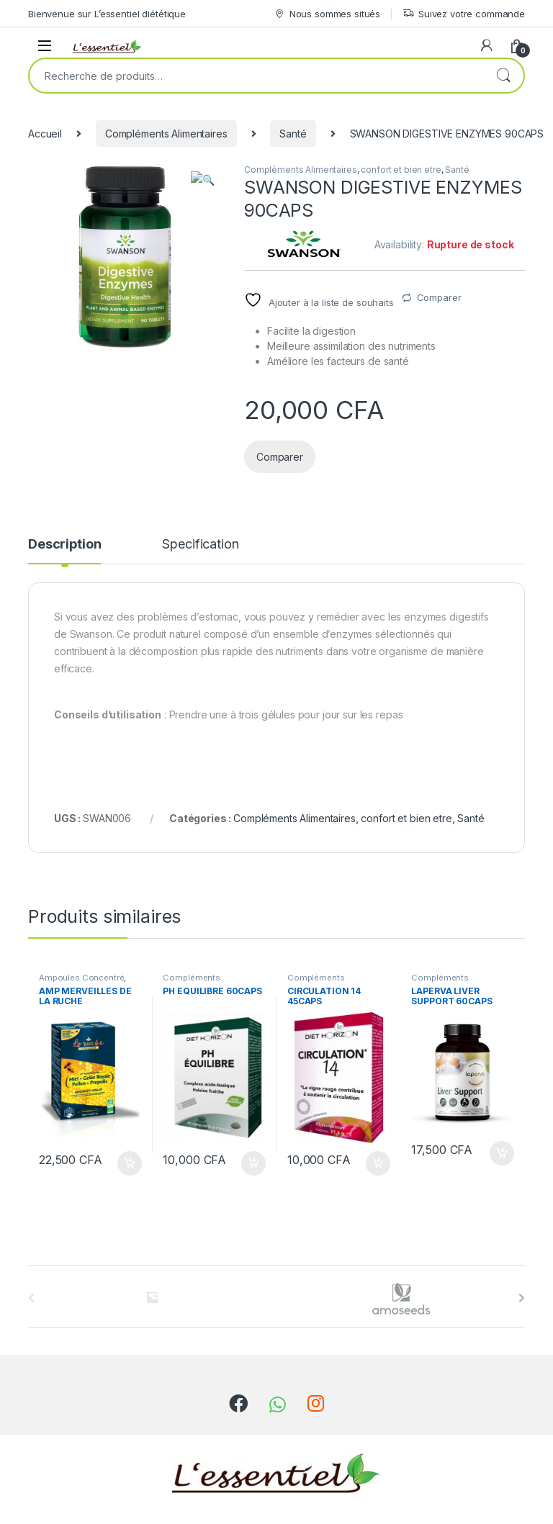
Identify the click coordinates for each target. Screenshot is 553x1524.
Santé (292, 133)
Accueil (45, 133)
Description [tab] (64, 544)
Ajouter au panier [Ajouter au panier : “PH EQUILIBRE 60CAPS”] (253, 1163)
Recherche (503, 75)
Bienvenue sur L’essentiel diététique (107, 13)
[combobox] (256, 75)
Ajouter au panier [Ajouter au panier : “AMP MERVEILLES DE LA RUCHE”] (129, 1163)
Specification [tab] (200, 544)
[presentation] (521, 1298)
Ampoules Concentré (81, 978)
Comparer (439, 297)
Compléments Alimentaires (166, 133)
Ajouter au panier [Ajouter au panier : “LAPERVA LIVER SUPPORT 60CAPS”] (502, 1153)
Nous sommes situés (327, 14)
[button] (209, 179)
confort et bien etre (401, 169)
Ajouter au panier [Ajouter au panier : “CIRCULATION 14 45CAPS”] (378, 1163)
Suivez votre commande (464, 14)
